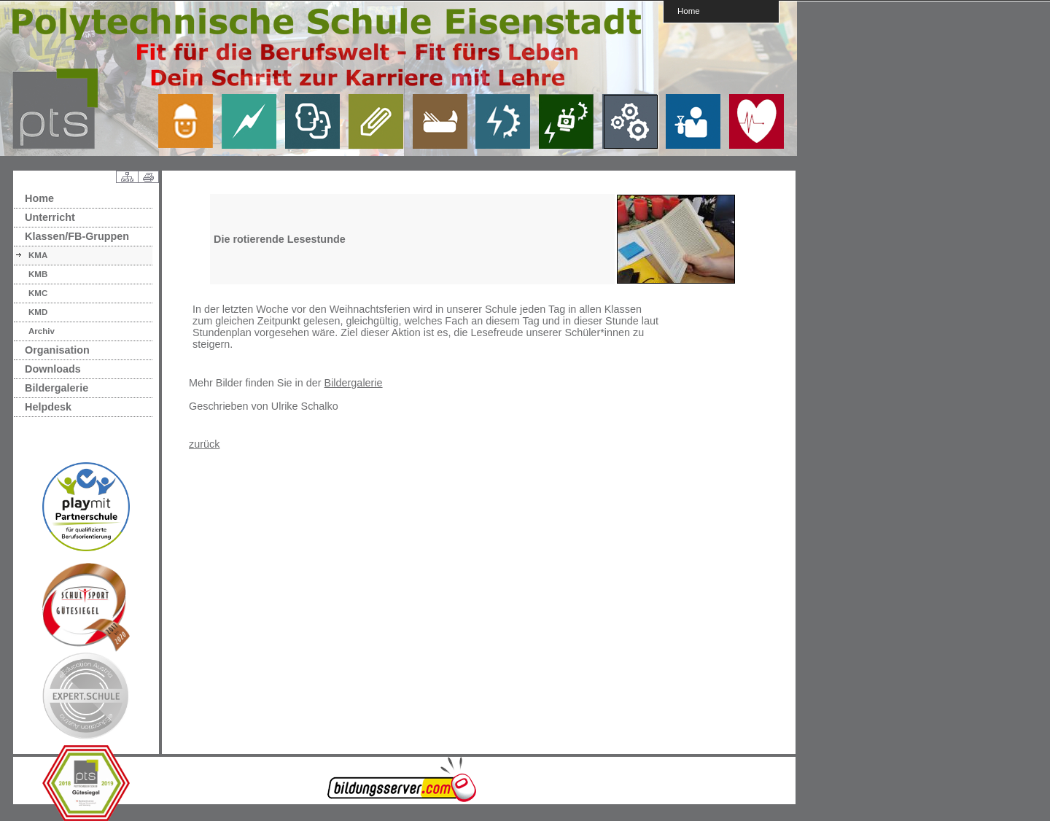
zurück (204, 444)
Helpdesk (48, 407)
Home (688, 11)
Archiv (41, 331)
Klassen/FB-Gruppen (77, 236)
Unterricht (50, 217)
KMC (37, 293)
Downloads (53, 369)
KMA (37, 255)
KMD (37, 312)
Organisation (57, 350)
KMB (37, 274)
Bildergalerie (56, 388)
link (191, 121)
